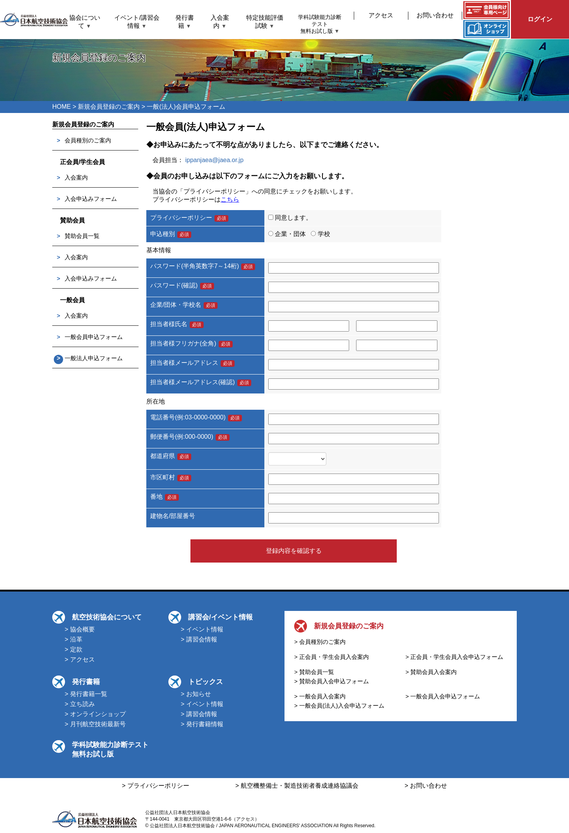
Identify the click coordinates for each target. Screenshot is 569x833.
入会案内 (76, 177)
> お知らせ (196, 694)
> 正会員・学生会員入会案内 (331, 656)
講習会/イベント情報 (220, 617)
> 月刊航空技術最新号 (95, 724)
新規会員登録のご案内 (109, 106)
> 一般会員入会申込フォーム (443, 696)
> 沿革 (73, 639)
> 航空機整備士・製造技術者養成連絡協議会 (296, 785)
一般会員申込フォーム (94, 337)
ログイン (540, 19)
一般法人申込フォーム (94, 358)
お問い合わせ (435, 15)
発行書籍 (86, 682)
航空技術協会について (107, 617)
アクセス (380, 15)
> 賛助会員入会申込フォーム (331, 681)
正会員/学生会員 (82, 162)
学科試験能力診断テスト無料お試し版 (319, 24)
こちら (230, 199)
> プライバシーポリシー (155, 785)
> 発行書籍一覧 (86, 694)
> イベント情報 (202, 629)
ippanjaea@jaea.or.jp (214, 160)
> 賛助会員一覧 (314, 672)
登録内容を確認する (294, 550)
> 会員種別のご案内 (320, 641)
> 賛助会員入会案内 (431, 672)
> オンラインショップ (95, 714)
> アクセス (80, 659)
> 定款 (73, 649)
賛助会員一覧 (82, 236)
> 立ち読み (80, 704)
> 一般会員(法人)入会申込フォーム (339, 705)
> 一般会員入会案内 (320, 696)
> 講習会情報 (199, 639)
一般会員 (72, 300)
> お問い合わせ (425, 785)
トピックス (205, 682)
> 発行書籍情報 (202, 724)
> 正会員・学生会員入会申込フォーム (455, 656)
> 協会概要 (80, 629)
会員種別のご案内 (88, 140)
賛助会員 (72, 220)
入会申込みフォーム (91, 198)
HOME (61, 106)
